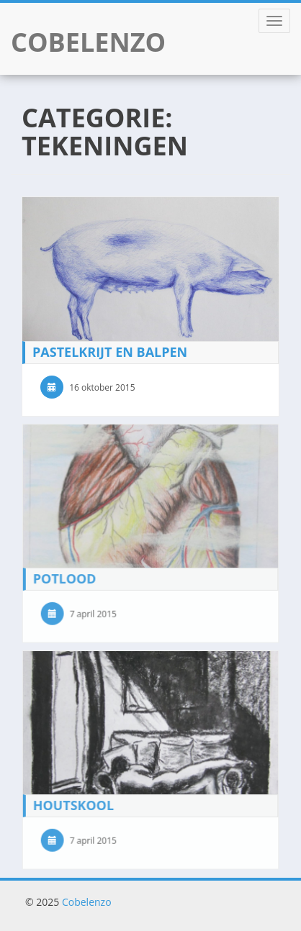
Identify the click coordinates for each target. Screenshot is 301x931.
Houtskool (73, 805)
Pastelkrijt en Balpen (109, 351)
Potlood (64, 577)
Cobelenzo (87, 902)
